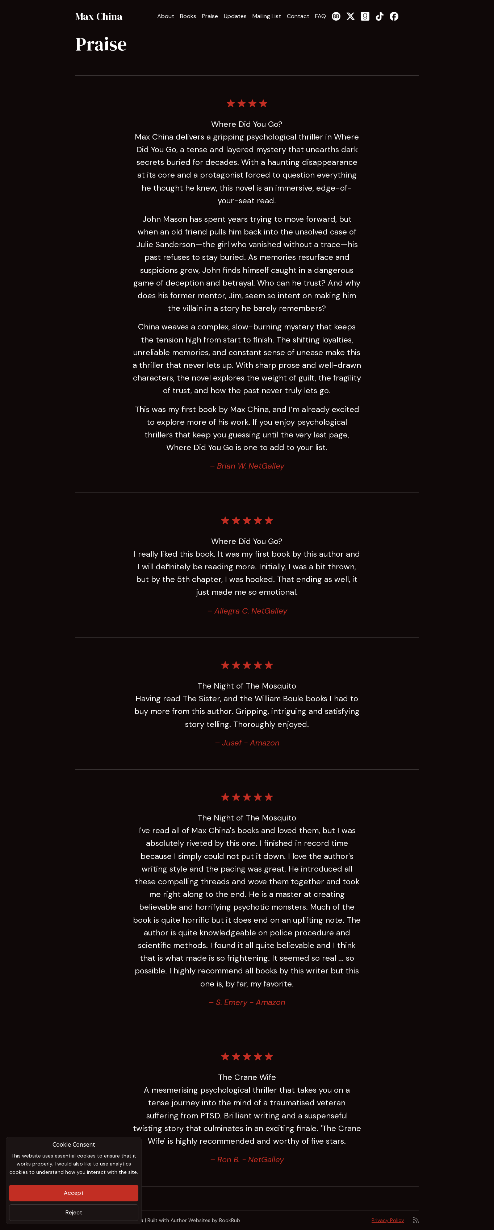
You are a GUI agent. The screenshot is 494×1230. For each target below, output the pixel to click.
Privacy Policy (388, 1220)
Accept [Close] (74, 1193)
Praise (210, 16)
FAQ (320, 16)
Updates (235, 16)
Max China (98, 16)
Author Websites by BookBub (205, 1220)
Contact (298, 16)
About (165, 16)
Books (188, 16)
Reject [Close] (74, 1212)
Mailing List (266, 16)
